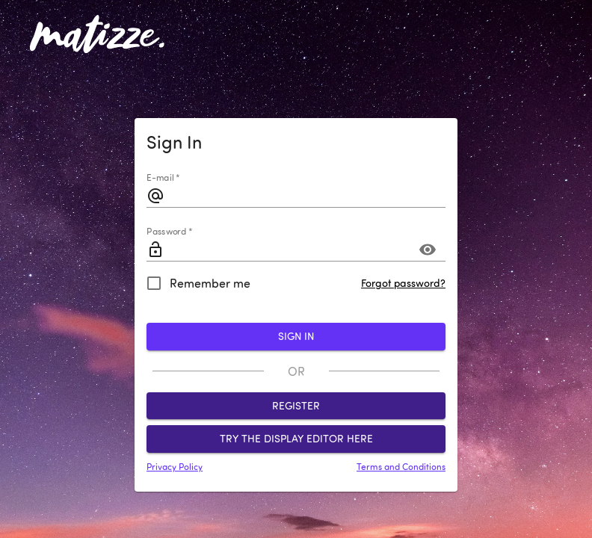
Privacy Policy (175, 466)
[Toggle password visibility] (427, 250)
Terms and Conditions (401, 466)
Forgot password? (403, 283)
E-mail (163, 177)
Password (169, 231)
